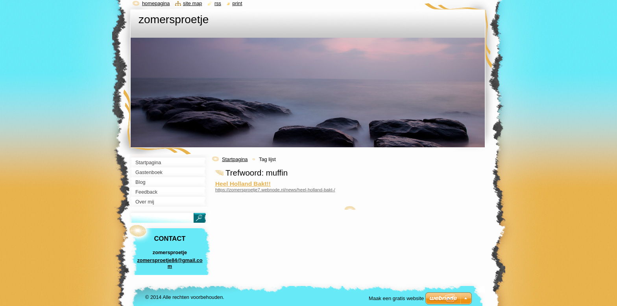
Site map (192, 3)
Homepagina (156, 3)
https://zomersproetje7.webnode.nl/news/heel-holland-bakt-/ (275, 189)
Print (237, 3)
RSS (217, 3)
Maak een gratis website (396, 298)
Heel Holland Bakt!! (243, 183)
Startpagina (235, 159)
